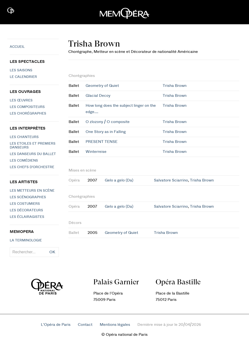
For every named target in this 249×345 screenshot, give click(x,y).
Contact (85, 325)
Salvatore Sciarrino (171, 180)
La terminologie (26, 240)
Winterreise (96, 152)
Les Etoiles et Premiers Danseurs (32, 145)
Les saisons (21, 70)
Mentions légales (115, 325)
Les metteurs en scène (32, 190)
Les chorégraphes (28, 113)
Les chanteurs (24, 137)
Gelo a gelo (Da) (119, 180)
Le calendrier (23, 77)
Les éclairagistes (27, 217)
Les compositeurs (27, 107)
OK (52, 252)
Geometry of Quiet (102, 86)
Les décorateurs (26, 210)
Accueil (17, 47)
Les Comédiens (24, 160)
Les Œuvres (21, 100)
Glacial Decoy (98, 96)
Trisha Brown (175, 86)
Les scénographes (28, 197)
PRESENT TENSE (101, 142)
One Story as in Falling (106, 132)
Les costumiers (25, 203)
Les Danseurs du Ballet (33, 154)
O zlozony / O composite (108, 122)
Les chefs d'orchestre (32, 167)
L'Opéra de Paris (56, 325)
